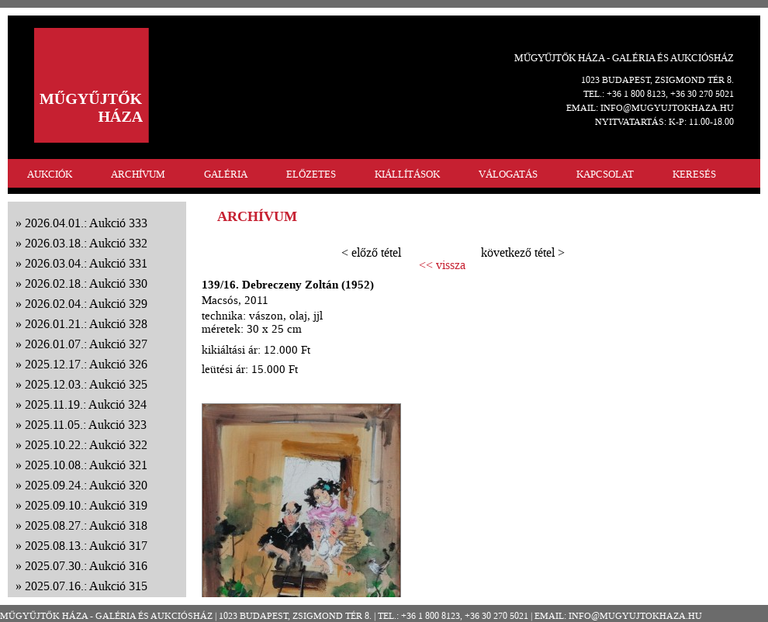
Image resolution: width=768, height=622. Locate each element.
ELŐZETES (311, 174)
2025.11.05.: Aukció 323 (86, 424)
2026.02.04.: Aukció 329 (86, 303)
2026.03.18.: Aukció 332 (86, 243)
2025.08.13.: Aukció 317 (86, 545)
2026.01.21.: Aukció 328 (86, 324)
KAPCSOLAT (605, 174)
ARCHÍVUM (138, 174)
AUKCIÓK (49, 174)
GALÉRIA (225, 174)
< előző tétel (371, 252)
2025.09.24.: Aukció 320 (86, 485)
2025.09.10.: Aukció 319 (86, 505)
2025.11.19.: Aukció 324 (86, 404)
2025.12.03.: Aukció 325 (86, 384)
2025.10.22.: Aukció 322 (86, 445)
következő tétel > (523, 252)
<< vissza (442, 265)
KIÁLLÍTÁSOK (407, 174)
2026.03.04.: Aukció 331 (86, 263)
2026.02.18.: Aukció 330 (86, 283)
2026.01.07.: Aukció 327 (86, 344)
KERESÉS (694, 174)
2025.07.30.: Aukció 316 (86, 566)
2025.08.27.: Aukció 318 (86, 525)
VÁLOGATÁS (508, 174)
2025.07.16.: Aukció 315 (86, 586)
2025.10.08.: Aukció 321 (86, 465)
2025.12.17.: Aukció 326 (86, 364)
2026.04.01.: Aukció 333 (86, 223)
